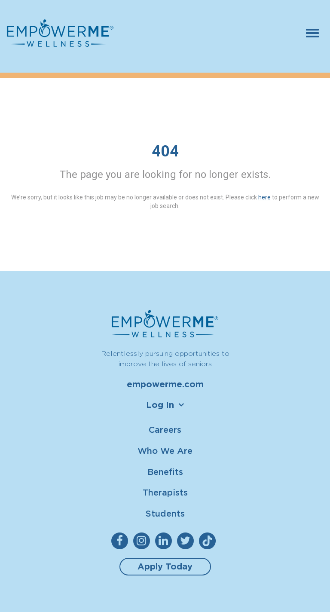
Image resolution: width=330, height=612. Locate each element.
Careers (165, 429)
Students (165, 513)
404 (165, 151)
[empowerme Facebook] (121, 540)
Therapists (165, 492)
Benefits (165, 471)
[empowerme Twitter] (187, 540)
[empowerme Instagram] (143, 540)
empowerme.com (165, 384)
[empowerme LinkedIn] (165, 540)
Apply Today (165, 566)
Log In (160, 404)
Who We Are (165, 450)
